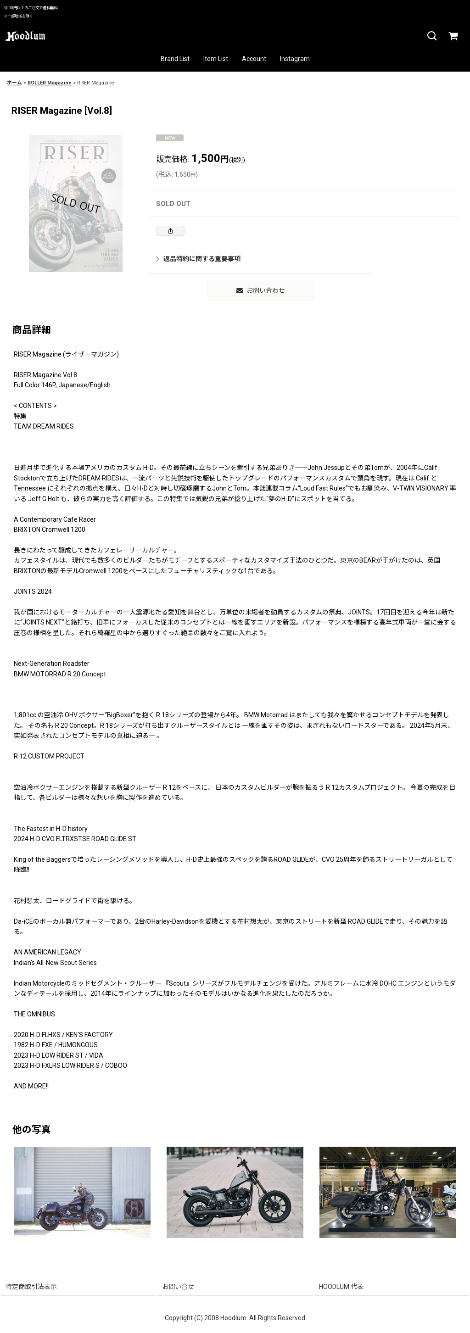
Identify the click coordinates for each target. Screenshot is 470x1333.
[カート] (452, 36)
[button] (431, 36)
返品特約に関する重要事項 (198, 258)
